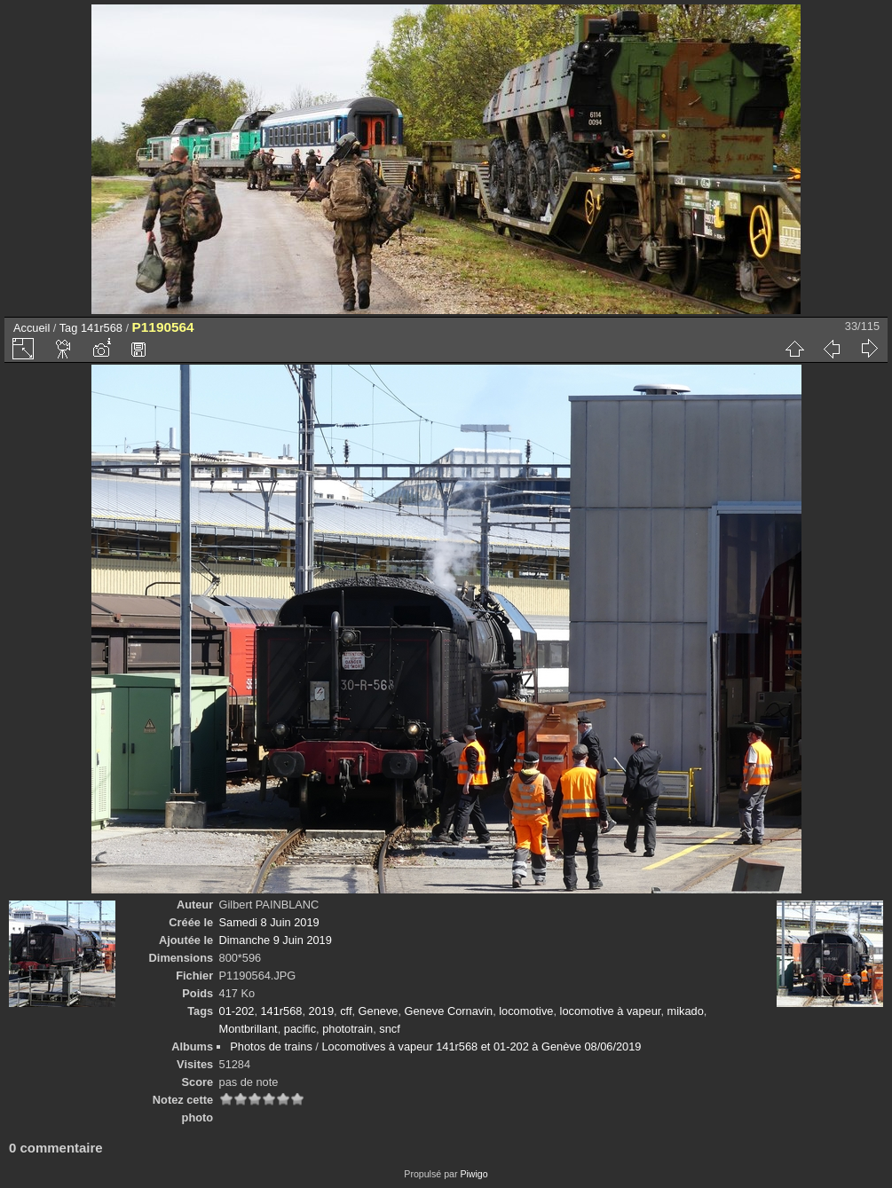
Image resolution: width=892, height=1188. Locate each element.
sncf (389, 1028)
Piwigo (473, 1173)
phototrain (347, 1028)
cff (345, 1011)
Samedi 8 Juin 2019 (269, 922)
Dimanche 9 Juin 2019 (275, 940)
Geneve (379, 1011)
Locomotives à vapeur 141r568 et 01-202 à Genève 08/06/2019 (481, 1046)
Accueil (31, 327)
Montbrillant (248, 1028)
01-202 (237, 1011)
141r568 (101, 327)
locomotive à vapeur (610, 1011)
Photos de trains (271, 1046)
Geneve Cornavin (449, 1011)
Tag (68, 327)
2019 (321, 1011)
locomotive (526, 1011)
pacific (300, 1028)
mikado (685, 1011)
